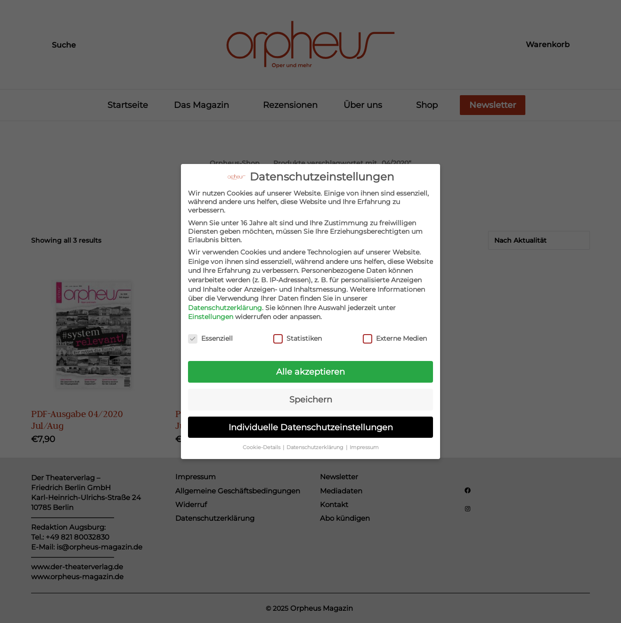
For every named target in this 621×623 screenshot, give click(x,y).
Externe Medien (395, 332)
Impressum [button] (364, 441)
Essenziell (210, 332)
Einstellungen (210, 311)
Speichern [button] (310, 393)
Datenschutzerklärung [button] (315, 441)
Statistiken (297, 332)
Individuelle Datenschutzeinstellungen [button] (311, 421)
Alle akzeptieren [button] (310, 365)
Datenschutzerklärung (225, 301)
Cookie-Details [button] (262, 441)
